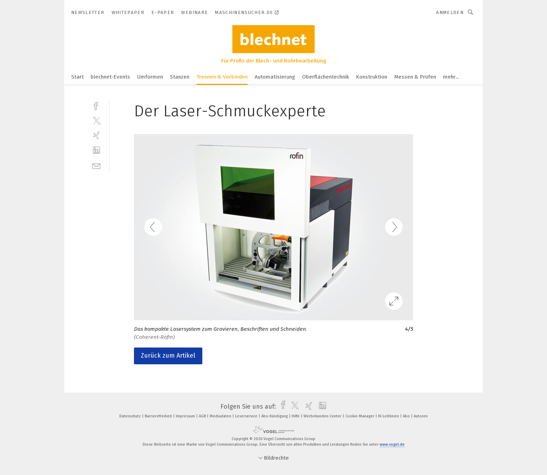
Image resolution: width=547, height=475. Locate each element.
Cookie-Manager (360, 416)
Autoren (421, 416)
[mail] (96, 165)
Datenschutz (130, 416)
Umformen (150, 77)
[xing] (96, 135)
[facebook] (96, 105)
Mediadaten (221, 416)
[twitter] (96, 120)
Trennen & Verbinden (222, 77)
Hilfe (296, 416)
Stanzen (179, 77)
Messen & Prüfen (415, 77)
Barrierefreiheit (159, 416)
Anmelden (450, 12)
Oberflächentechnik (325, 77)
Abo (407, 416)
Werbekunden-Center (323, 416)
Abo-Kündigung (275, 416)
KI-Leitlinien (389, 416)
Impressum (186, 416)
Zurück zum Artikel (168, 355)
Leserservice (246, 416)
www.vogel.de (392, 444)
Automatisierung (275, 77)
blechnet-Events (110, 77)
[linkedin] (96, 150)
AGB (203, 416)
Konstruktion (371, 77)
